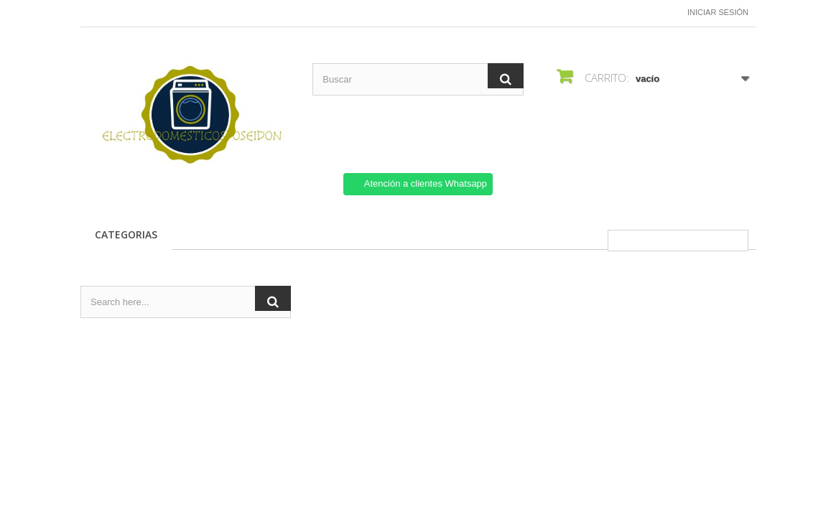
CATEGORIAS (126, 234)
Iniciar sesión (717, 12)
